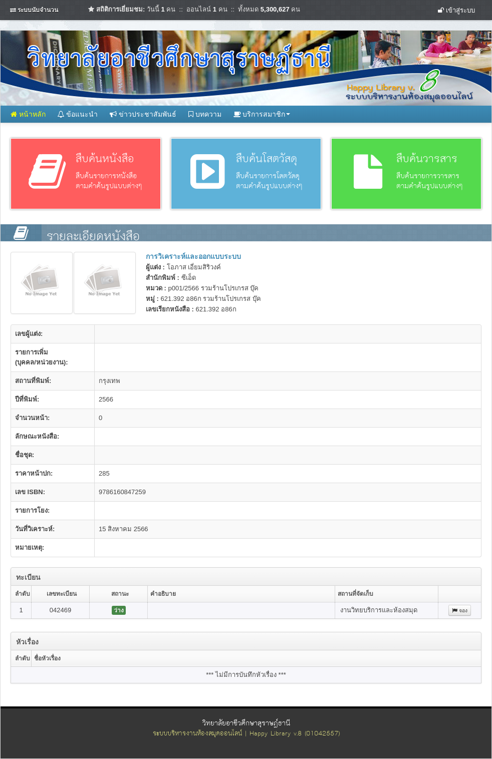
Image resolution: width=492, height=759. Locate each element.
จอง (459, 610)
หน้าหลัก (28, 114)
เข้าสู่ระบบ (456, 10)
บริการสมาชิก (262, 114)
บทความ (204, 114)
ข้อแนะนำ (78, 114)
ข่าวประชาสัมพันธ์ (143, 114)
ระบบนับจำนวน (38, 10)
